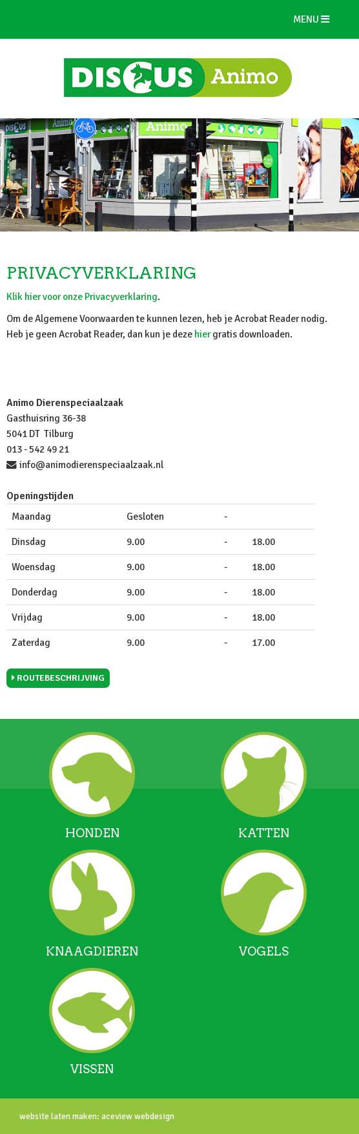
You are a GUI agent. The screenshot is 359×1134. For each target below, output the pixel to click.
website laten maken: (59, 1116)
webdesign (153, 1116)
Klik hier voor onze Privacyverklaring (82, 296)
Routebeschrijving (58, 677)
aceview (115, 1116)
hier (202, 334)
